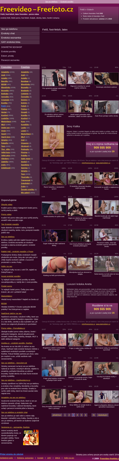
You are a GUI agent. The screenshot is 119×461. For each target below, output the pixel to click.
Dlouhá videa (6, 204)
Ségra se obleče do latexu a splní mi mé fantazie (80, 219)
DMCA (57, 458)
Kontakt (40, 458)
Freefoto (25, 67)
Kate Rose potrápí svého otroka (106, 116)
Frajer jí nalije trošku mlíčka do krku (80, 349)
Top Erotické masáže (10, 224)
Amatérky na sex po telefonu (13, 397)
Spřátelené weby (6, 458)
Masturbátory (6, 296)
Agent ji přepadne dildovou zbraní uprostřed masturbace (106, 406)
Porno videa (6, 214)
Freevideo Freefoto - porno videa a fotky (37, 9)
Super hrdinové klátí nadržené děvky (54, 244)
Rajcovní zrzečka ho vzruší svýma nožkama (80, 87)
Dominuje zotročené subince (106, 87)
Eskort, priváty (7, 56)
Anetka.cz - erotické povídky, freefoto (16, 343)
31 (94, 415)
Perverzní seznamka (10, 60)
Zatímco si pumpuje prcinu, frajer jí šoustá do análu (80, 378)
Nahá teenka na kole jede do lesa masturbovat (106, 275)
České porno (6, 286)
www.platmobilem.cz (103, 163)
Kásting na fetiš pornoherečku (54, 275)
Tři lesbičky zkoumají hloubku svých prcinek (80, 187)
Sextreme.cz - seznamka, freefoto (15, 427)
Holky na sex (6, 266)
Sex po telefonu (51, 2)
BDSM (4, 303)
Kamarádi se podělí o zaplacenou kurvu (106, 188)
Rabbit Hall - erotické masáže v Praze (17, 251)
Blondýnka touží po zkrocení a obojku (80, 273)
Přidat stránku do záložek (11, 454)
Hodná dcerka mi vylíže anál (54, 216)
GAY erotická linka (10, 42)
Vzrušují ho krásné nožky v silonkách (106, 377)
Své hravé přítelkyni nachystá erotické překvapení (80, 245)
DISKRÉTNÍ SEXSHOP (11, 47)
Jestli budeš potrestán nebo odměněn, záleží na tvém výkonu (80, 115)
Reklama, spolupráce (25, 458)
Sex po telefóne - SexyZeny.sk (14, 363)
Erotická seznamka (11, 37)
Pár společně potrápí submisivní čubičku (54, 89)
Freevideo (6, 67)
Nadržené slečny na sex (11, 313)
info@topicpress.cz (88, 163)
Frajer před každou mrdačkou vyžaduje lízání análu (54, 379)
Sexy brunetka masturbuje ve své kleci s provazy (54, 407)
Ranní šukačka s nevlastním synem (54, 188)
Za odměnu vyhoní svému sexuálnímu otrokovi (54, 115)
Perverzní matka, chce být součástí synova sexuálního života (106, 244)
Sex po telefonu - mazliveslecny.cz (15, 380)
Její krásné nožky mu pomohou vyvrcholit (106, 349)
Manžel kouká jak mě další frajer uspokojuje (106, 217)
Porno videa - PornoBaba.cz (13, 328)
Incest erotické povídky (11, 276)
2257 (49, 458)
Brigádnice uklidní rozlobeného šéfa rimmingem (54, 349)
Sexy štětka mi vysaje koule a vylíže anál (80, 406)
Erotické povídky (66, 2)
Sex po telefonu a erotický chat (14, 412)
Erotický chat (8, 33)
